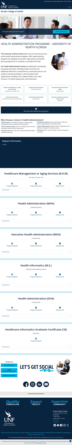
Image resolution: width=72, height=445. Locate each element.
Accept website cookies (40, 443)
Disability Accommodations (63, 432)
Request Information (9, 375)
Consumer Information (38, 432)
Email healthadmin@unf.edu (9, 370)
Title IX (35, 434)
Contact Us (56, 420)
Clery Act (30, 434)
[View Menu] (70, 15)
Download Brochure (61, 31)
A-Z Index (69, 7)
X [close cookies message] (70, 441)
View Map (55, 422)
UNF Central (4, 432)
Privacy (28, 443)
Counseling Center (48, 1)
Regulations (28, 432)
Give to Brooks (67, 1)
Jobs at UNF (41, 434)
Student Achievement (50, 432)
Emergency (16, 432)
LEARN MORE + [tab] (6, 190)
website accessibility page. (57, 437)
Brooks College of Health (12, 11)
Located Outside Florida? (36, 393)
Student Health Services (58, 1)
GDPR (33, 443)
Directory (10, 432)
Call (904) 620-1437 (9, 365)
